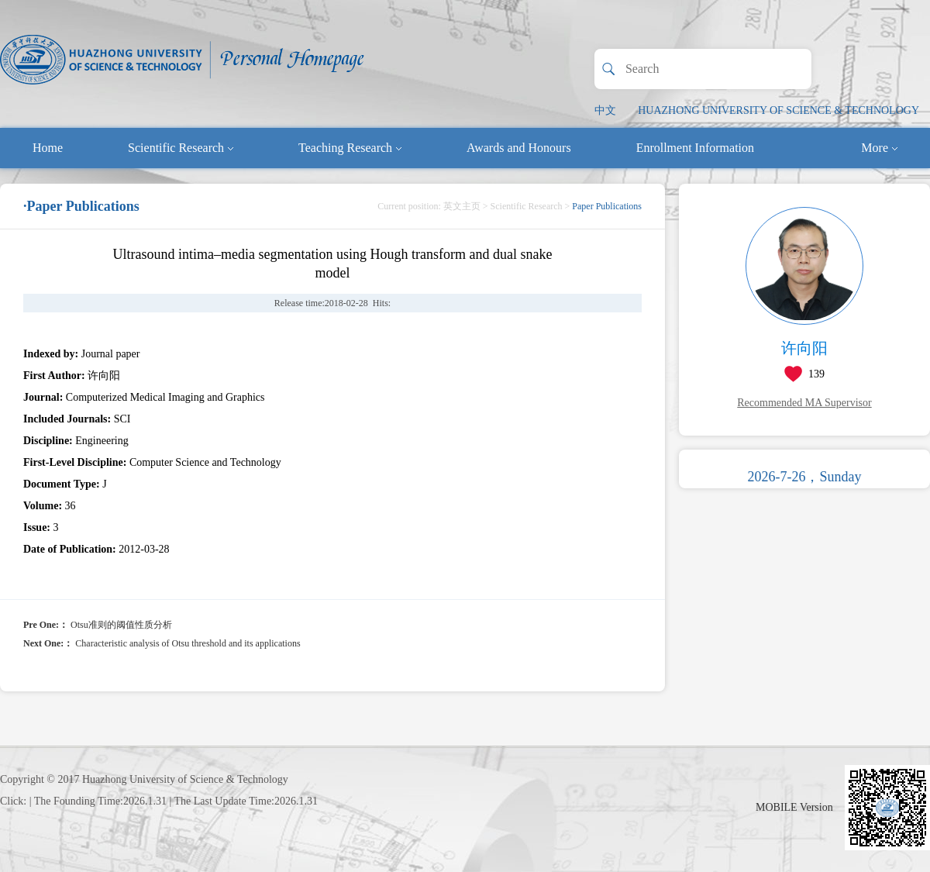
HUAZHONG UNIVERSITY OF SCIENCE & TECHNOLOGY (778, 110)
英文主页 (461, 206)
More (879, 147)
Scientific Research (180, 147)
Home (48, 147)
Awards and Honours (519, 147)
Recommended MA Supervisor (804, 402)
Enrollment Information (695, 147)
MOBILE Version (794, 807)
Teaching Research (349, 147)
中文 (605, 110)
